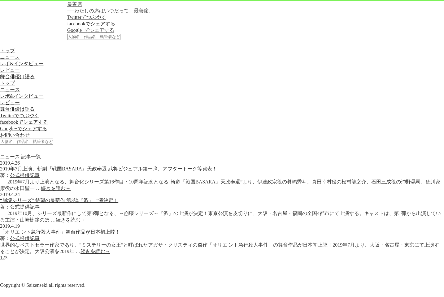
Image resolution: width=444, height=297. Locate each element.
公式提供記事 (25, 175)
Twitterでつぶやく (86, 17)
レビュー (10, 70)
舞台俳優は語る (17, 76)
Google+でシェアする (90, 30)
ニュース (10, 57)
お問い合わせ (15, 135)
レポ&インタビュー (21, 63)
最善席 (74, 4)
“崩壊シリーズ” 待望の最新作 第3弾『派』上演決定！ (59, 200)
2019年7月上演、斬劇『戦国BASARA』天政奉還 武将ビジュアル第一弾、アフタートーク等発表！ (108, 168)
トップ (7, 50)
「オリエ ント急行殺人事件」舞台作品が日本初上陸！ (60, 232)
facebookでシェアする (91, 23)
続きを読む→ (56, 188)
